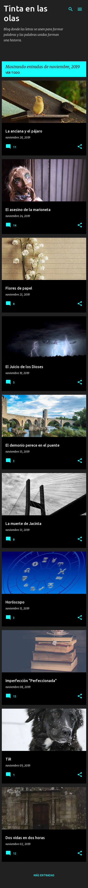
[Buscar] (70, 9)
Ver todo (12, 72)
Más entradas (44, 875)
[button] (80, 147)
